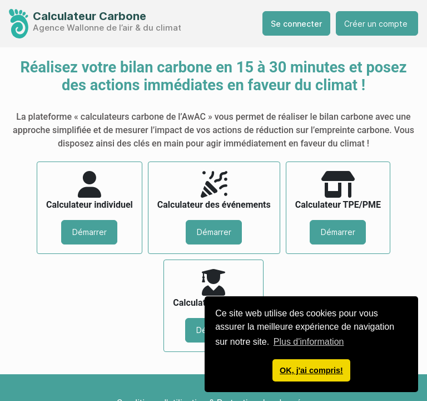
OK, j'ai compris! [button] (311, 370)
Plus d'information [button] (309, 341)
